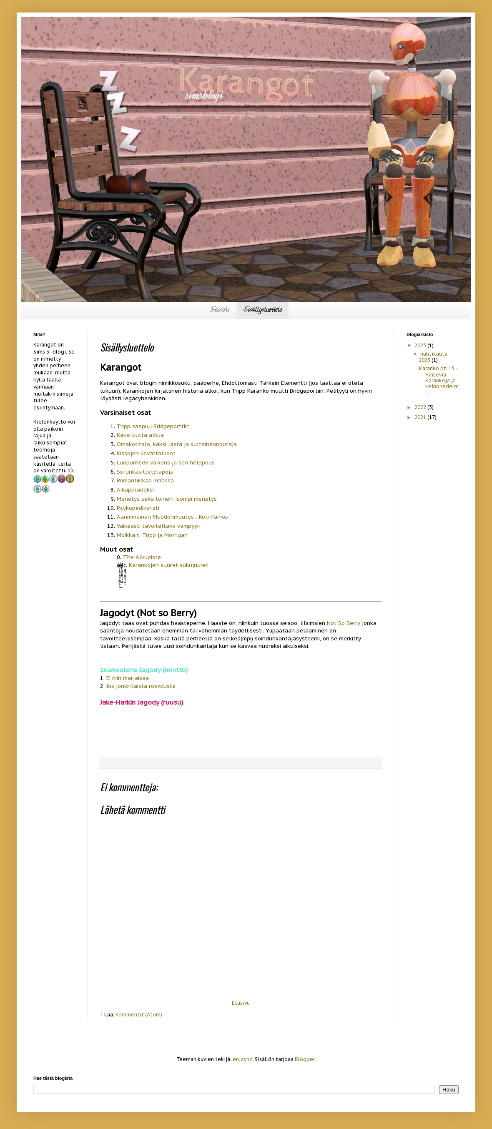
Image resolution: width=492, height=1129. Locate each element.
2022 (420, 407)
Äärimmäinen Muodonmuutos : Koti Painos (172, 516)
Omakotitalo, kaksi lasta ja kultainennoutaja (177, 444)
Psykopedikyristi (138, 508)
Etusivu (219, 310)
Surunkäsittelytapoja (145, 471)
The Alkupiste (142, 557)
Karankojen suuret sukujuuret (168, 565)
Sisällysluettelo (262, 310)
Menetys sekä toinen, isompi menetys (167, 498)
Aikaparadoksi (135, 489)
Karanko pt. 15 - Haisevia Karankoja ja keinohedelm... (439, 380)
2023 (420, 345)
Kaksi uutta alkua (140, 435)
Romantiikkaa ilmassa (145, 480)
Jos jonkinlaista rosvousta (141, 686)
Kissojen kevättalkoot (146, 453)
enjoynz (242, 1059)
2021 (420, 417)
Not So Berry (343, 623)
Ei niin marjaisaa (127, 678)
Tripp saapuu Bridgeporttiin (153, 426)
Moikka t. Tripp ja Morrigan (152, 535)
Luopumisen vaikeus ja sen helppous (166, 462)
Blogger (304, 1059)
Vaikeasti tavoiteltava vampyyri (159, 525)
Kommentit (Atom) (138, 1014)
